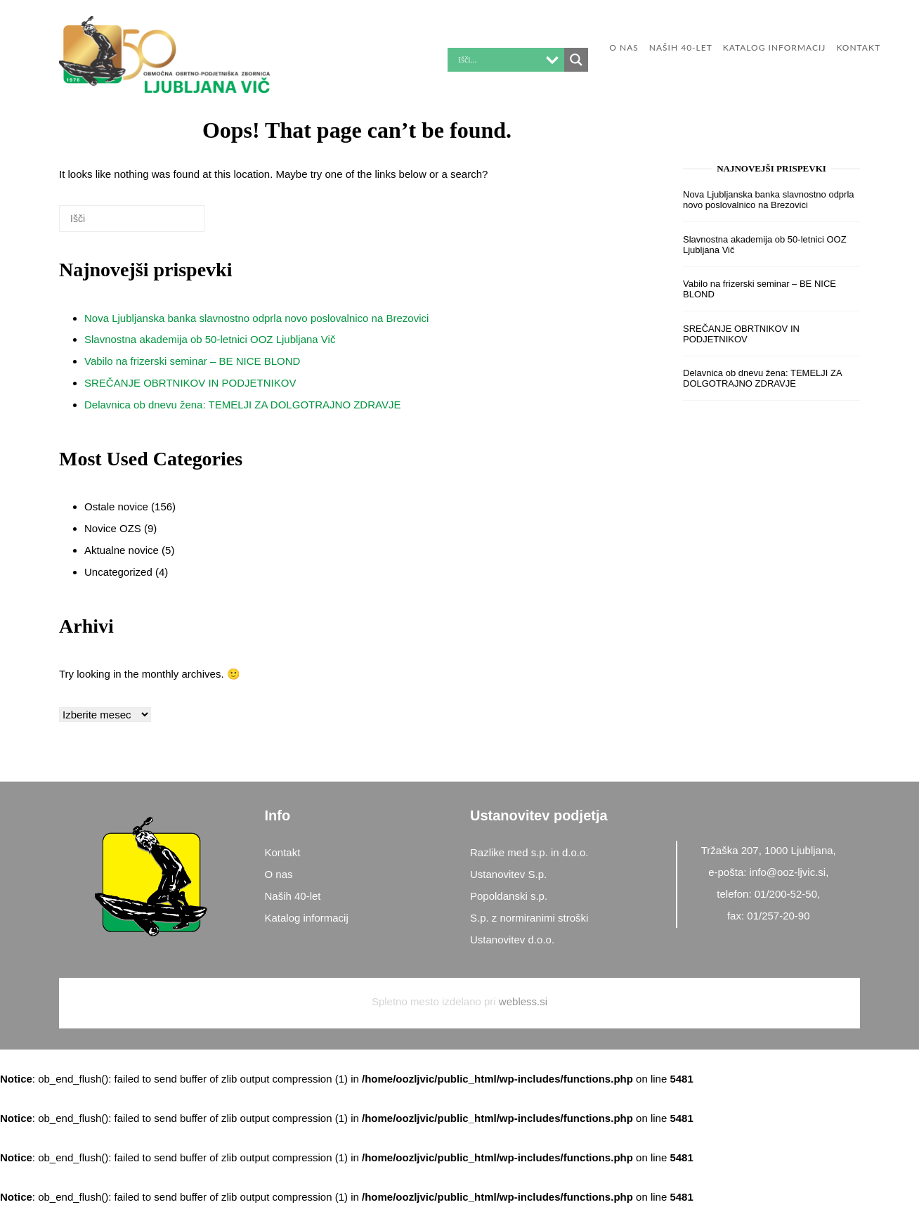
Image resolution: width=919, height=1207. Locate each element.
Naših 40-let (680, 47)
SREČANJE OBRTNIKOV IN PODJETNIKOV (190, 383)
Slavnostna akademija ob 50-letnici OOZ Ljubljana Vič (209, 339)
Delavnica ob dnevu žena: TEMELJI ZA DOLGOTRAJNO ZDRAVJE (242, 405)
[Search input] (497, 60)
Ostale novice (116, 506)
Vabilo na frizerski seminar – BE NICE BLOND (192, 361)
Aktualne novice (121, 550)
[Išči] (173, 224)
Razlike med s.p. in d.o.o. (529, 852)
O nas (623, 47)
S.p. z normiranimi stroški (529, 918)
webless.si (523, 1001)
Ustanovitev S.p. (508, 874)
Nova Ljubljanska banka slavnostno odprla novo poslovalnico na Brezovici (256, 318)
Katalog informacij (774, 47)
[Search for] (131, 218)
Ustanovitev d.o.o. (512, 939)
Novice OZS (112, 528)
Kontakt (283, 852)
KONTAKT (858, 47)
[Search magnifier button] (576, 60)
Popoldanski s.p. (508, 896)
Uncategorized (118, 572)
